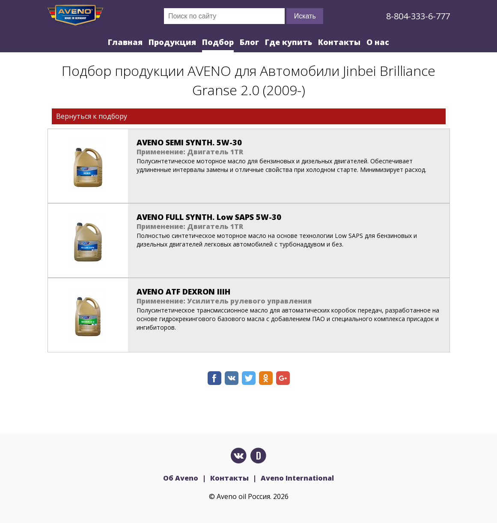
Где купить (288, 42)
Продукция (172, 42)
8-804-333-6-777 (418, 16)
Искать (305, 16)
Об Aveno (180, 478)
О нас (377, 42)
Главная (125, 42)
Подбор (218, 42)
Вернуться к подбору (91, 116)
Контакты (339, 42)
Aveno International (297, 478)
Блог (249, 42)
